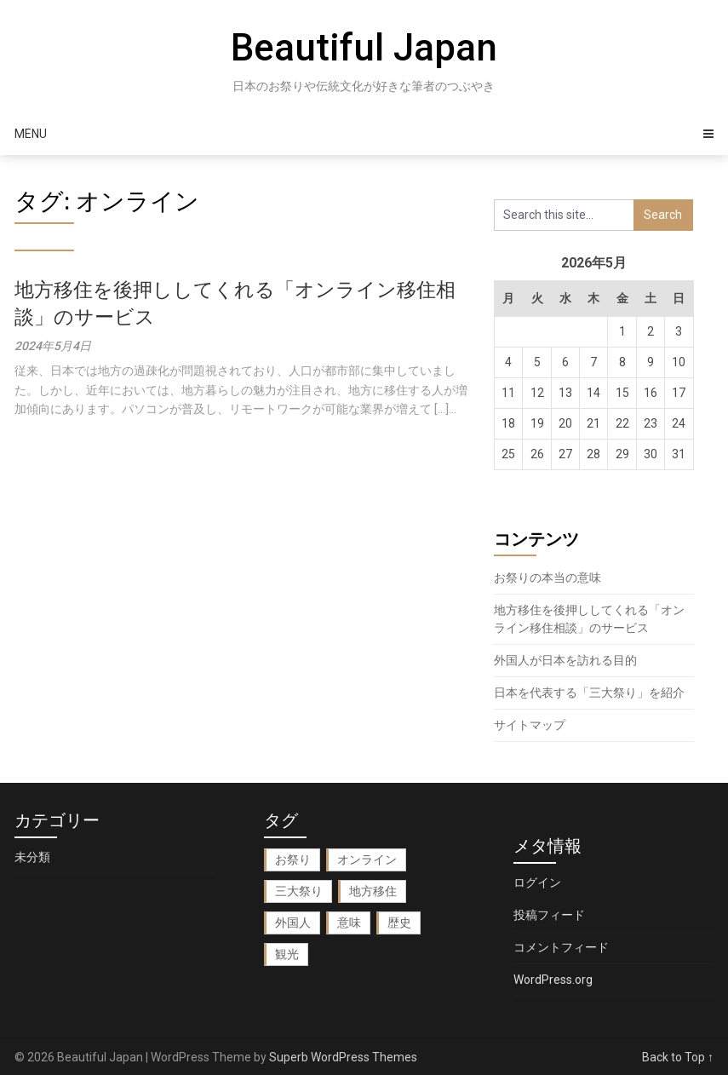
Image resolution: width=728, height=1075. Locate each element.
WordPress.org (553, 979)
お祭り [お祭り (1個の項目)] (293, 859)
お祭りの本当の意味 (547, 577)
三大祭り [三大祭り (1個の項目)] (299, 891)
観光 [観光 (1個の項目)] (287, 954)
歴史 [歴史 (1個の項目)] (399, 922)
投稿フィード (549, 915)
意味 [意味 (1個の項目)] (349, 922)
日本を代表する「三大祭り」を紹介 (589, 692)
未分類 (32, 857)
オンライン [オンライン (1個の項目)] (367, 859)
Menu (30, 134)
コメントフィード (561, 947)
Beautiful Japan (364, 48)
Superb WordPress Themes (343, 1057)
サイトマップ (529, 725)
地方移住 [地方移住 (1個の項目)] (373, 891)
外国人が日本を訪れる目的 (565, 660)
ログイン (537, 882)
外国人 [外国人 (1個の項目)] (293, 922)
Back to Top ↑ (678, 1057)
